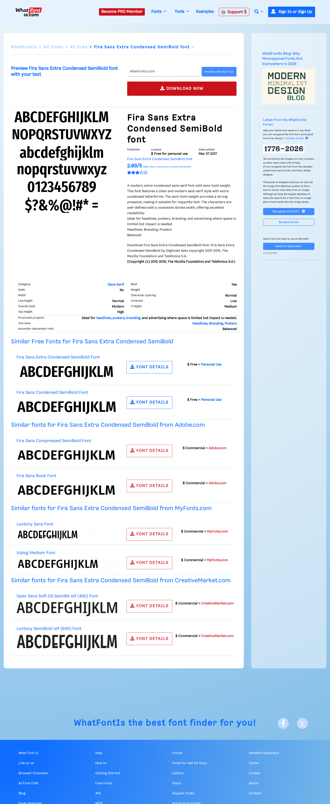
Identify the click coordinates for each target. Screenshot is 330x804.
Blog (22, 793)
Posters (231, 323)
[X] (302, 723)
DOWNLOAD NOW (182, 88)
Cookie (254, 773)
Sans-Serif (116, 285)
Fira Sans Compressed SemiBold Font (53, 441)
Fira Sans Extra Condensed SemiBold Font (58, 357)
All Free (79, 47)
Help (98, 753)
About (253, 783)
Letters (178, 773)
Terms (254, 763)
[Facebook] (283, 723)
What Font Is (28, 753)
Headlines (199, 323)
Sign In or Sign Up (291, 12)
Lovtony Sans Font (34, 524)
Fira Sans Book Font (36, 476)
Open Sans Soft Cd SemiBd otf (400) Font (57, 596)
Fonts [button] (157, 12)
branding (133, 318)
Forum (177, 753)
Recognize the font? (288, 211)
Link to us (26, 763)
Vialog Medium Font (35, 553)
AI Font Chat (28, 783)
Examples (205, 12)
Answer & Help (297, 138)
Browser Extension (33, 773)
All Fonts (53, 47)
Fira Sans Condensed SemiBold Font (52, 392)
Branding (216, 323)
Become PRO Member (122, 12)
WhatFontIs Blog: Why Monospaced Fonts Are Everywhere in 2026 (282, 59)
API (98, 793)
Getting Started (107, 773)
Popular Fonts (183, 793)
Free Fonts (103, 783)
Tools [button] (180, 12)
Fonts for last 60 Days (189, 763)
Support (234, 11)
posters (119, 318)
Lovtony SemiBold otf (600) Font (48, 628)
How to (101, 763)
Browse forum (289, 222)
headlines (103, 318)
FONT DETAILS (149, 366)
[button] (258, 12)
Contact (255, 793)
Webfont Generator (288, 246)
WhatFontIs (24, 47)
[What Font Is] (28, 11)
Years (176, 783)
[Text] (163, 72)
